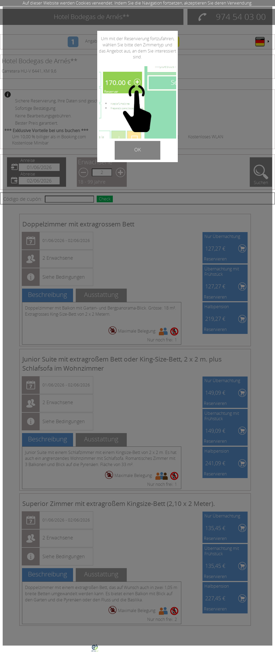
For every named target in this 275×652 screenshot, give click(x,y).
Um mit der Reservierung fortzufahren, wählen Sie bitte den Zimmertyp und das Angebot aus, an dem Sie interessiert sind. (137, 48)
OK (137, 149)
